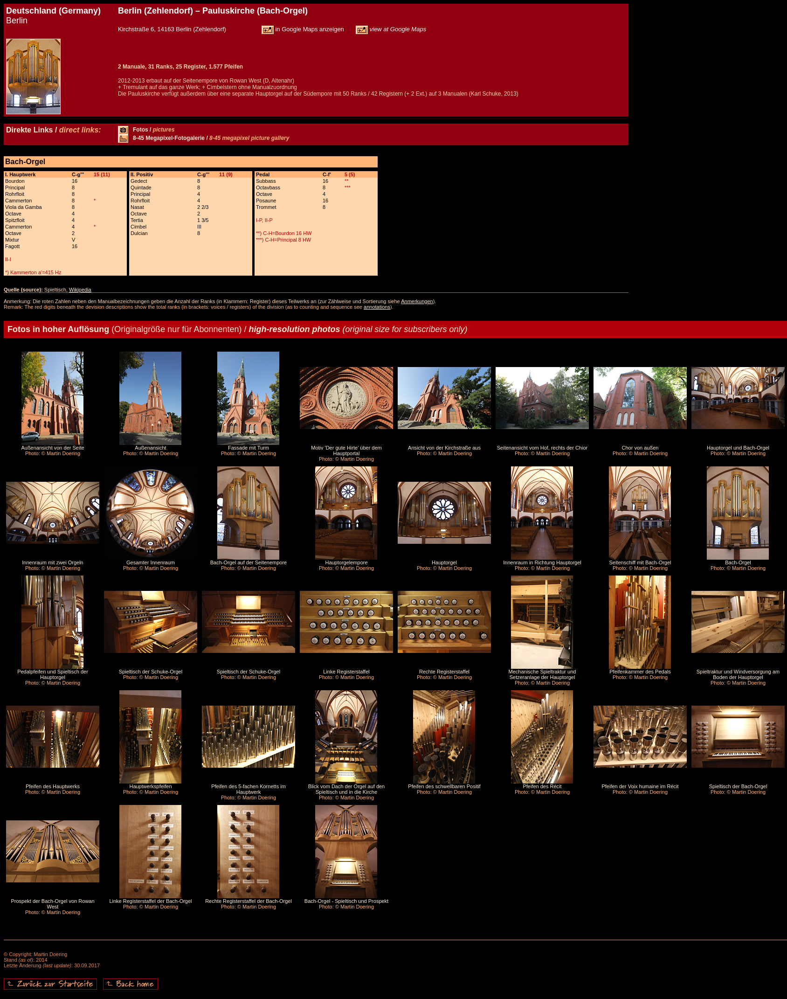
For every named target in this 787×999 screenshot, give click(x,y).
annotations (377, 307)
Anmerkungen (417, 301)
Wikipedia (80, 289)
